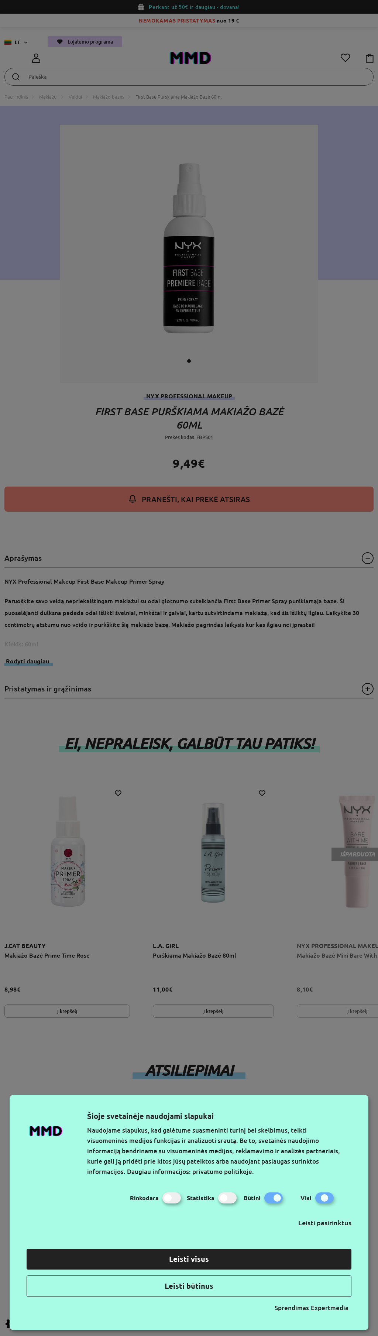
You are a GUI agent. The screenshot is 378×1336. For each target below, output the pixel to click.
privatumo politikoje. (223, 1171)
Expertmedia (329, 1307)
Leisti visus (189, 1259)
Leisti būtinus (189, 1286)
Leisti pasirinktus (324, 1222)
